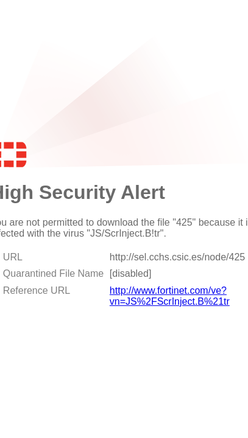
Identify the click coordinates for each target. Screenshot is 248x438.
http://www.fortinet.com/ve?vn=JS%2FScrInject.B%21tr (170, 296)
